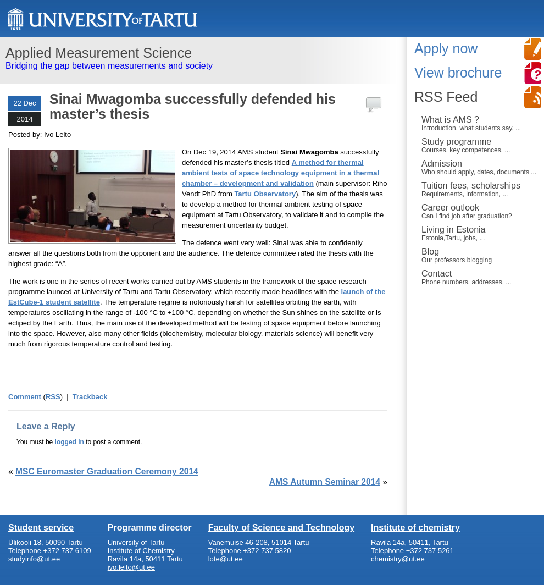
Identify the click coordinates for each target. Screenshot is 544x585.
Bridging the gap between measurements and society (199, 57)
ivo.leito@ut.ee (131, 567)
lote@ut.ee (225, 559)
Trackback (90, 397)
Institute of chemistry (415, 527)
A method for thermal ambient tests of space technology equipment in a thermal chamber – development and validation (280, 172)
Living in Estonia (480, 233)
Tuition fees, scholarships (480, 189)
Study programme (480, 145)
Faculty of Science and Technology (281, 527)
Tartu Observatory (265, 194)
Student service (41, 527)
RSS (53, 397)
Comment (24, 397)
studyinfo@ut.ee (34, 559)
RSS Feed (446, 96)
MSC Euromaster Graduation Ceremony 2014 (106, 471)
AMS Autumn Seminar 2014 (324, 482)
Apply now (446, 48)
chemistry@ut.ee (398, 559)
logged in (69, 442)
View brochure (458, 72)
